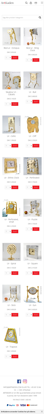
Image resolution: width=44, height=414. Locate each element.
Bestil (15, 58)
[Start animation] (26, 2)
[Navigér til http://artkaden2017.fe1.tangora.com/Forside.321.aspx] (7, 2)
